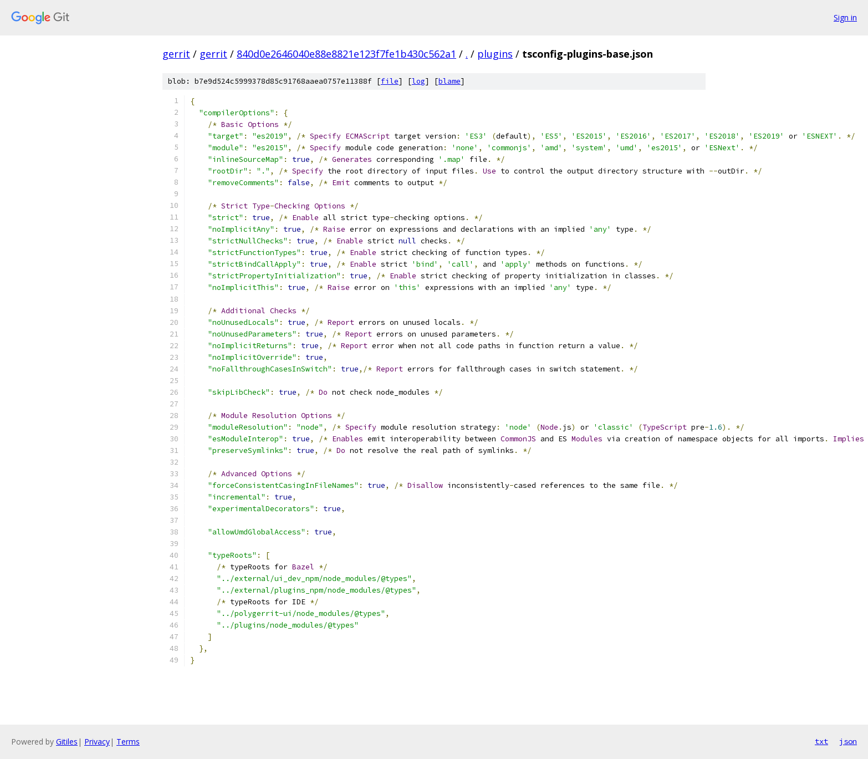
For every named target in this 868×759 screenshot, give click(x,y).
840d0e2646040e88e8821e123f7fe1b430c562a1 (346, 53)
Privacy (97, 741)
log (418, 81)
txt (821, 741)
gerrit (176, 53)
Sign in (845, 17)
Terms (128, 741)
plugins (495, 53)
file (390, 81)
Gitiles (67, 741)
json (848, 741)
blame (449, 81)
